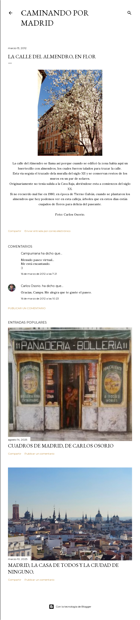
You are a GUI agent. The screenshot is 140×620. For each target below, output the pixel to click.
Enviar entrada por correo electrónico (47, 231)
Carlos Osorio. (31, 286)
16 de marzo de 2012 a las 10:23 (40, 298)
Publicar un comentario (27, 308)
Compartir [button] (14, 231)
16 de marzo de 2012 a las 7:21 (39, 273)
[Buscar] (129, 12)
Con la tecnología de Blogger (70, 606)
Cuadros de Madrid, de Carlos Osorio (61, 445)
